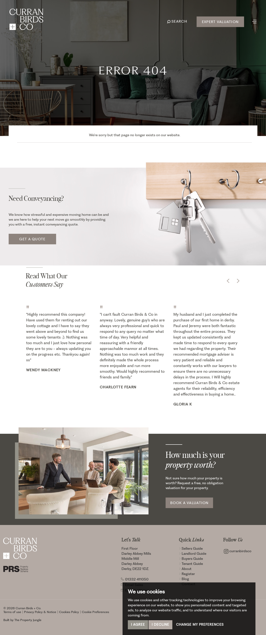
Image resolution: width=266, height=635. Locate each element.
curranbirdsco (237, 551)
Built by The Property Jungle (22, 620)
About (185, 569)
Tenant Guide (191, 564)
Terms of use (12, 612)
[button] (228, 281)
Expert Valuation (220, 22)
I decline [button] (160, 625)
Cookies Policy (69, 612)
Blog (184, 579)
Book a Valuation (189, 503)
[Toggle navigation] (254, 21)
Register (187, 574)
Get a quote (32, 239)
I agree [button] (138, 625)
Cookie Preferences (95, 612)
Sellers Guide (191, 548)
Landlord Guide (192, 553)
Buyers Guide (191, 558)
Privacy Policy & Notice (40, 612)
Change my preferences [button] (200, 625)
